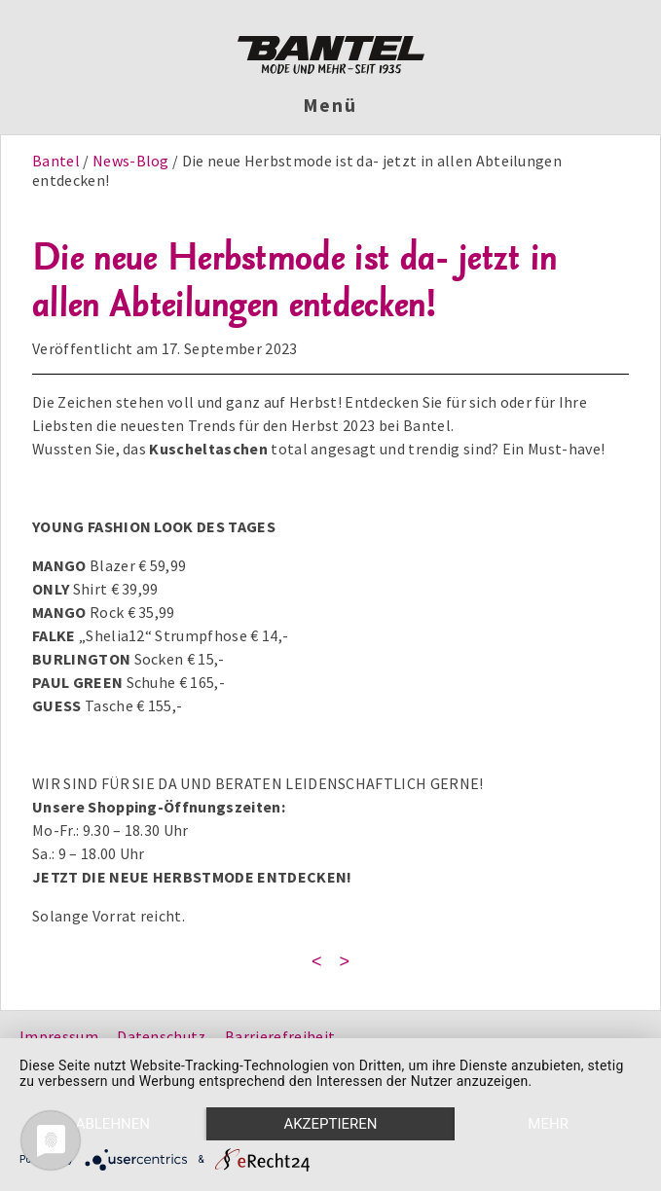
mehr (548, 1124)
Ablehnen (113, 1124)
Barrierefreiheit (280, 1036)
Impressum (58, 1036)
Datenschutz (161, 1036)
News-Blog (130, 160)
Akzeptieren (330, 1124)
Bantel (57, 160)
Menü (330, 105)
